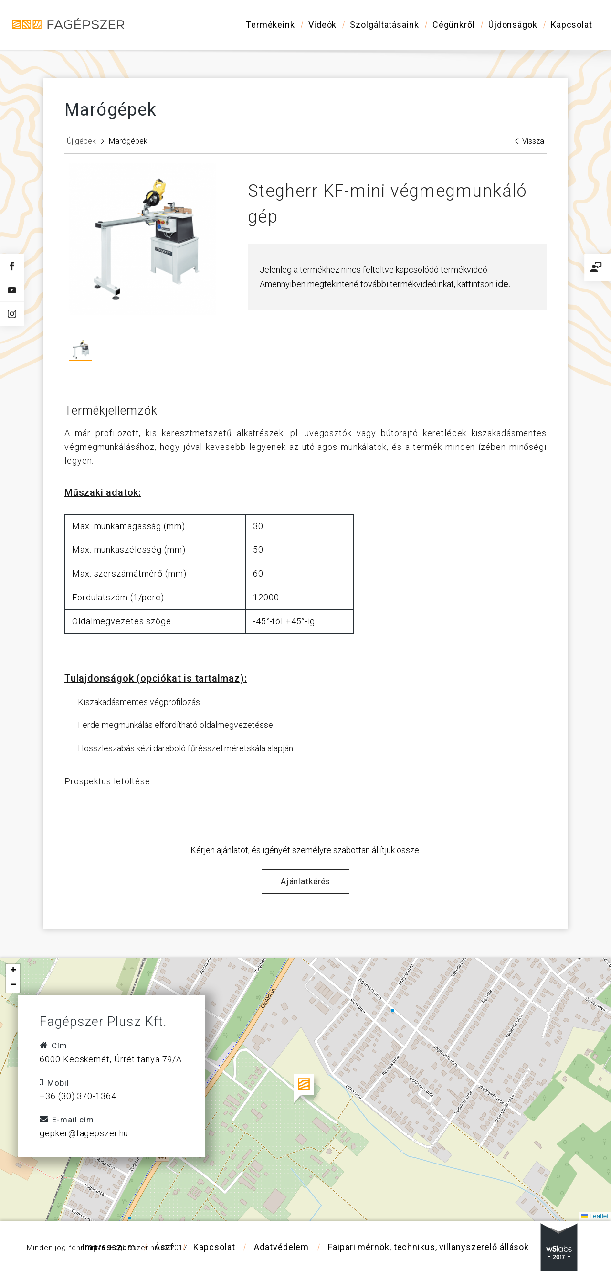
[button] (306, 1089)
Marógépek (128, 141)
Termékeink (270, 25)
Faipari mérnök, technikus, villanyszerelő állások (428, 1247)
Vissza (529, 141)
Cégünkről (453, 25)
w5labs (559, 1247)
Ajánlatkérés (305, 881)
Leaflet (595, 1215)
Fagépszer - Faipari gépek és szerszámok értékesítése (69, 24)
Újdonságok (512, 25)
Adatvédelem (281, 1247)
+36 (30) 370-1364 (78, 1096)
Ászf (165, 1247)
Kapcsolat (571, 25)
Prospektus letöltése (107, 781)
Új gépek (81, 141)
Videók (322, 25)
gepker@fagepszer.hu (84, 1133)
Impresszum (109, 1247)
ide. (502, 283)
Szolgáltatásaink (384, 25)
